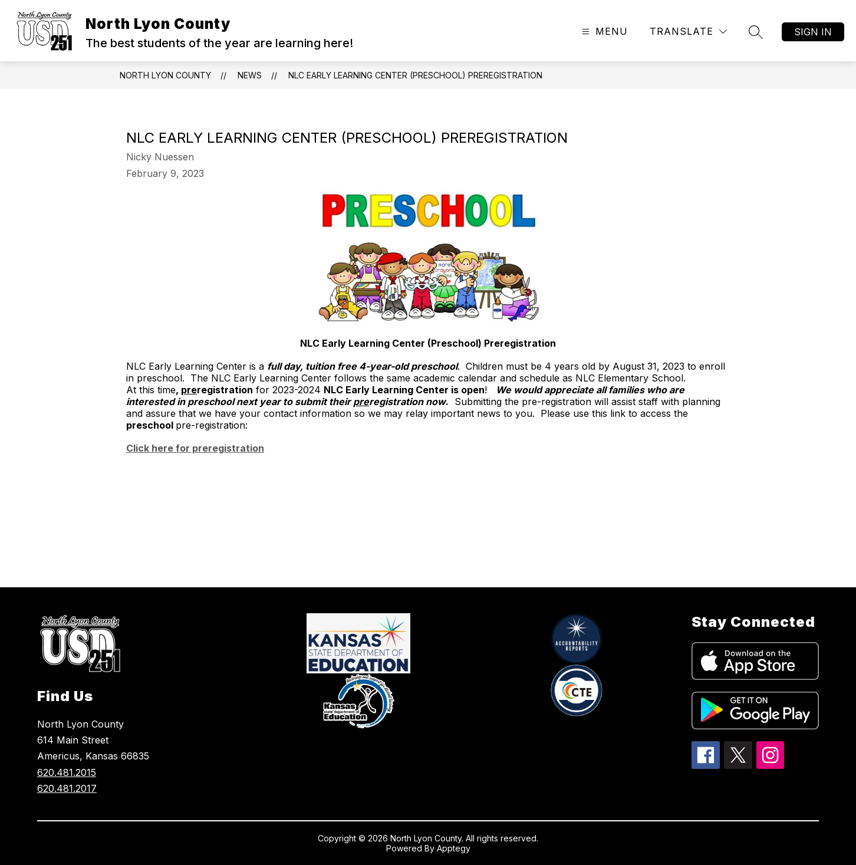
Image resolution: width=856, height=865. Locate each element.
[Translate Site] (688, 31)
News (250, 75)
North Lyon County (165, 75)
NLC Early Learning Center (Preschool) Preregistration (415, 75)
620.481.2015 (66, 772)
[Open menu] (603, 31)
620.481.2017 (67, 788)
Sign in (813, 32)
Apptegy (453, 848)
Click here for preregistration (195, 448)
